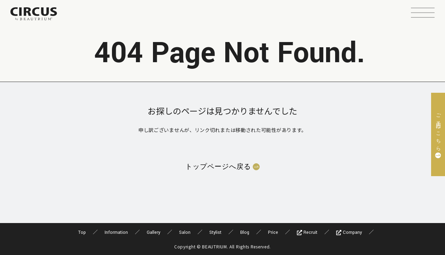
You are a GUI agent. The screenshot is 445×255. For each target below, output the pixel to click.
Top (82, 232)
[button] (423, 13)
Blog (244, 232)
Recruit (307, 232)
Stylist (215, 232)
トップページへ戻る (218, 167)
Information (116, 232)
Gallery (153, 232)
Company (349, 232)
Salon (185, 232)
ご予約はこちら (438, 130)
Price (273, 232)
